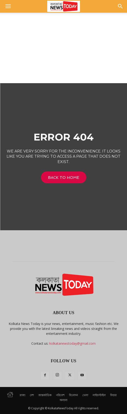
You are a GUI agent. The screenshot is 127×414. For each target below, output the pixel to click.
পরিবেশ (60, 395)
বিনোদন (73, 395)
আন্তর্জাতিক (44, 395)
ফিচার (113, 395)
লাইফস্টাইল (99, 395)
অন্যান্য (63, 400)
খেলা (85, 395)
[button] (7, 6)
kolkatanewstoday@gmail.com (72, 343)
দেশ (32, 395)
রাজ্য (22, 395)
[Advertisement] (63, 48)
